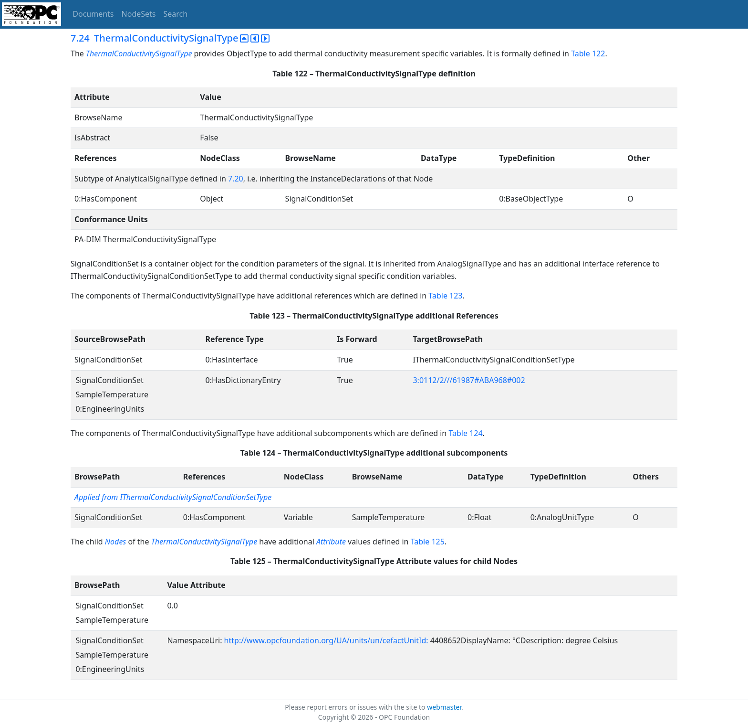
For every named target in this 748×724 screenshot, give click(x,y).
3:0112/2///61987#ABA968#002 (469, 380)
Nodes (115, 541)
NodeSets (139, 14)
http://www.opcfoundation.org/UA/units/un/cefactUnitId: (327, 640)
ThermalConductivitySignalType (140, 53)
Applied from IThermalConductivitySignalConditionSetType (172, 497)
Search (176, 14)
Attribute (331, 541)
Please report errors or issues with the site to (356, 707)
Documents (93, 14)
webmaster (444, 707)
